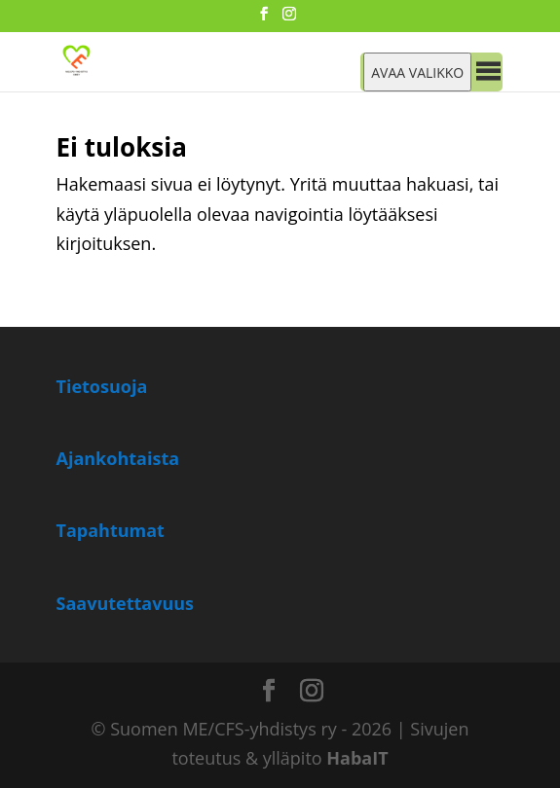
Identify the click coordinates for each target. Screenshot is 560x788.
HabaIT (357, 758)
